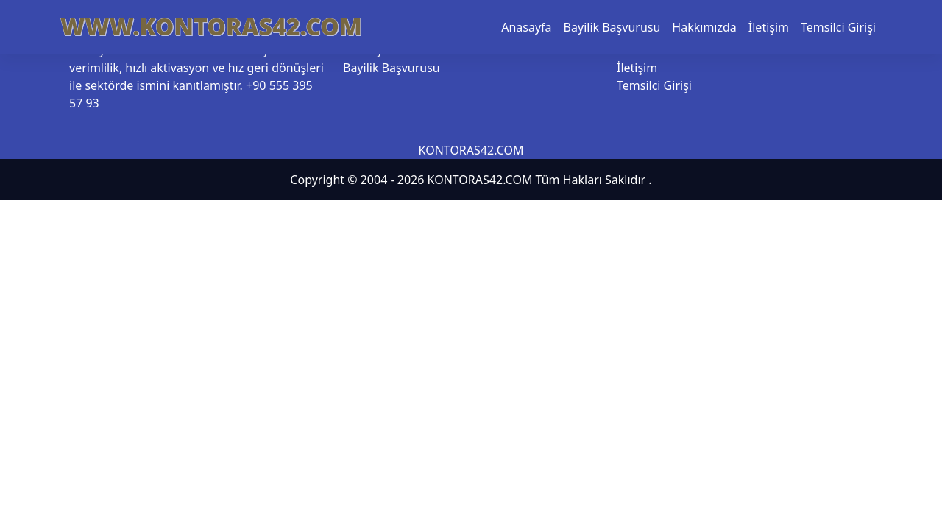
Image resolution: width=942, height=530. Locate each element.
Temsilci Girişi (838, 27)
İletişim (768, 27)
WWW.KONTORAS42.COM (211, 26)
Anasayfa (526, 27)
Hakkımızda (704, 27)
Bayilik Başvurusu (612, 27)
